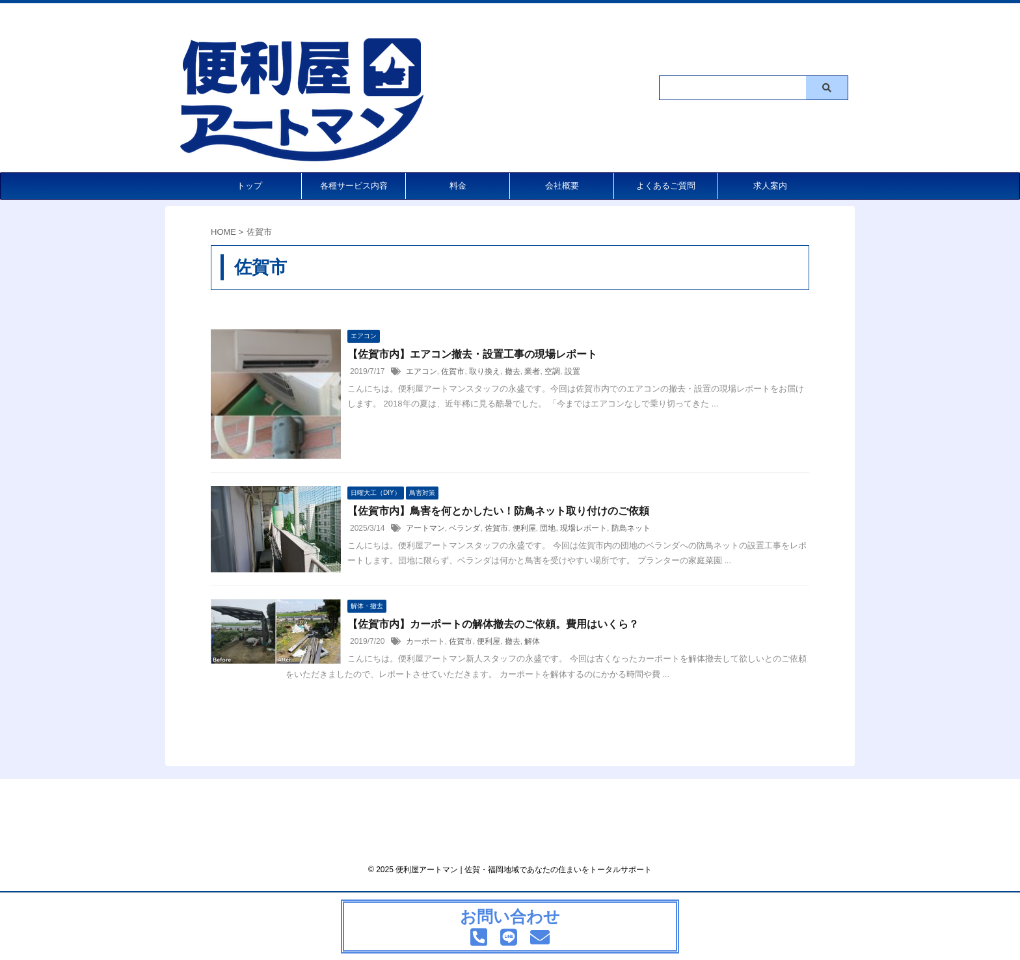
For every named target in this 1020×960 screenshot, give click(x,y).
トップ (249, 186)
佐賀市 (452, 371)
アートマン (425, 528)
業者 (532, 371)
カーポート (425, 641)
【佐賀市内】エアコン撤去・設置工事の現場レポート (472, 354)
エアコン (421, 371)
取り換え (484, 371)
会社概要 (562, 186)
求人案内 (770, 186)
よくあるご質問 (665, 186)
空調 (552, 371)
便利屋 (524, 528)
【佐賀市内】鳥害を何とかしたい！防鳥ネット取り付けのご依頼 (498, 510)
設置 (572, 371)
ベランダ (464, 528)
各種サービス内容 (354, 186)
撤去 (512, 371)
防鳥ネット (631, 528)
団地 (548, 528)
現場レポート (583, 528)
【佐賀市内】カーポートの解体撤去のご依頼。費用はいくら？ (493, 624)
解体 (532, 641)
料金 (458, 186)
